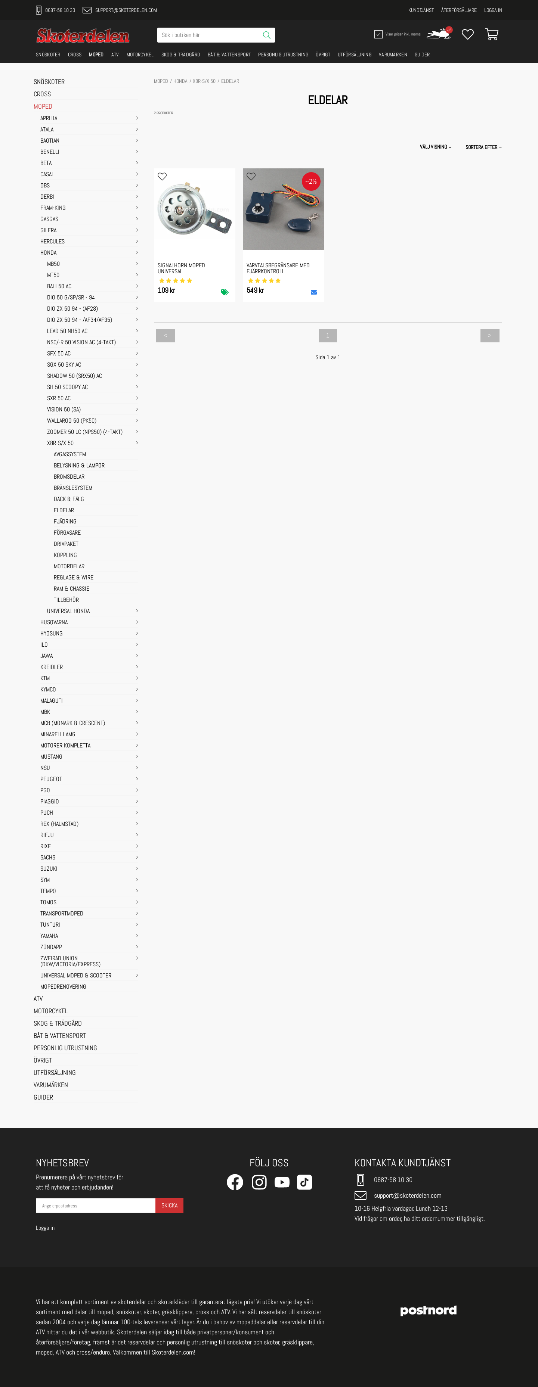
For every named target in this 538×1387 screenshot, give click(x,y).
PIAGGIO (49, 802)
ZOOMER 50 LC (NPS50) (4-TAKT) (85, 432)
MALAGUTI (51, 701)
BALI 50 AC (59, 286)
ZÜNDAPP (51, 947)
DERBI (47, 197)
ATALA (46, 130)
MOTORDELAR (69, 566)
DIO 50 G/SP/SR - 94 (71, 298)
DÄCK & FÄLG (69, 499)
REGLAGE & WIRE (73, 578)
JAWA (46, 656)
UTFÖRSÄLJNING (354, 54)
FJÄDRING (65, 522)
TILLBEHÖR (66, 600)
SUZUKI (49, 869)
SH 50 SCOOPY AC (67, 387)
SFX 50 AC (59, 354)
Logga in (493, 10)
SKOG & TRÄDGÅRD (181, 54)
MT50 (53, 275)
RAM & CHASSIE (71, 589)
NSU (45, 768)
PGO (45, 790)
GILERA (48, 230)
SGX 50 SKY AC (64, 365)
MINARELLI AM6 (57, 734)
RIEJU (47, 835)
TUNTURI (50, 925)
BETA (46, 163)
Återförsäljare (459, 10)
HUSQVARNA (54, 622)
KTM (45, 678)
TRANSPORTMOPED (61, 914)
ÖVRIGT (323, 54)
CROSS (75, 54)
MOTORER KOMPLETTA (65, 746)
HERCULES (52, 242)
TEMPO (48, 891)
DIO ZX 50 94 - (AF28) (72, 309)
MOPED (96, 54)
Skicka (169, 1205)
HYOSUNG (51, 634)
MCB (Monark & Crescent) (72, 723)
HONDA (48, 253)
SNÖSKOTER (48, 54)
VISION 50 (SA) (64, 410)
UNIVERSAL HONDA (68, 611)
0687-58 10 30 (55, 10)
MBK (45, 712)
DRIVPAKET (66, 544)
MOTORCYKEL (140, 54)
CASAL (47, 174)
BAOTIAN (49, 141)
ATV (115, 54)
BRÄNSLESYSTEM (73, 488)
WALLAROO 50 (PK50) (71, 421)
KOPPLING (65, 555)
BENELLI (49, 152)
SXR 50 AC (59, 398)
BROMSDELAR (69, 477)
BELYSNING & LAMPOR (79, 466)
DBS (45, 186)
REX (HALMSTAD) (59, 824)
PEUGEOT (51, 779)
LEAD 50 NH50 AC (67, 331)
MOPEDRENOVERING (63, 987)
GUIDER (422, 54)
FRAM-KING (53, 208)
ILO (44, 645)
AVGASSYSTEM (70, 454)
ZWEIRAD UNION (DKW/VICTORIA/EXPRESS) (70, 961)
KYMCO (48, 690)
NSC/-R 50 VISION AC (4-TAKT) (81, 342)
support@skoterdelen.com (120, 10)
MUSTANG (51, 757)
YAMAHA (49, 936)
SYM (45, 880)
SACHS (47, 858)
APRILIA (48, 118)
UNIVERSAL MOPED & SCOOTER (75, 976)
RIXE (45, 846)
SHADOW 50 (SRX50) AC (74, 376)
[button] (484, 147)
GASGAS (49, 219)
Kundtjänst (421, 10)
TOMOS (48, 902)
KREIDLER (51, 667)
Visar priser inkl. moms (396, 34)
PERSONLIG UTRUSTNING (283, 54)
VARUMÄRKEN (393, 54)
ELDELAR (64, 510)
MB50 (53, 264)
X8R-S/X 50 (60, 443)
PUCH (46, 813)
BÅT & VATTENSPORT (229, 54)
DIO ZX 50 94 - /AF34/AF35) (79, 320)
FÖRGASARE (67, 533)
